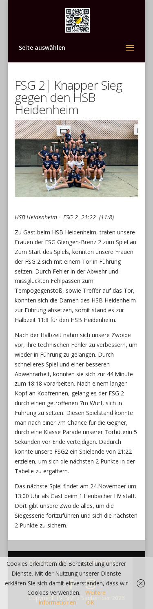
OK (90, 602)
